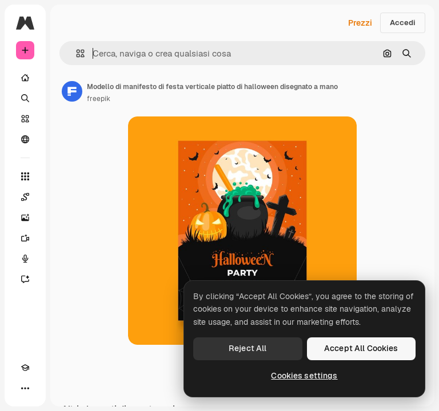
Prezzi (360, 23)
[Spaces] (25, 197)
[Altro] (25, 388)
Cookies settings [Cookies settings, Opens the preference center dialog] (304, 375)
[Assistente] (25, 279)
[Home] (25, 77)
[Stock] (25, 119)
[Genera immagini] (25, 217)
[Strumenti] (25, 176)
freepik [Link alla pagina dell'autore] (98, 98)
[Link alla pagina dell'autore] (72, 91)
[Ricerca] (25, 98)
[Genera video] (25, 238)
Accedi (403, 22)
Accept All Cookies (361, 348)
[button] (75, 53)
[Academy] (25, 367)
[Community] (25, 139)
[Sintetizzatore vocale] (25, 258)
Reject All (247, 348)
